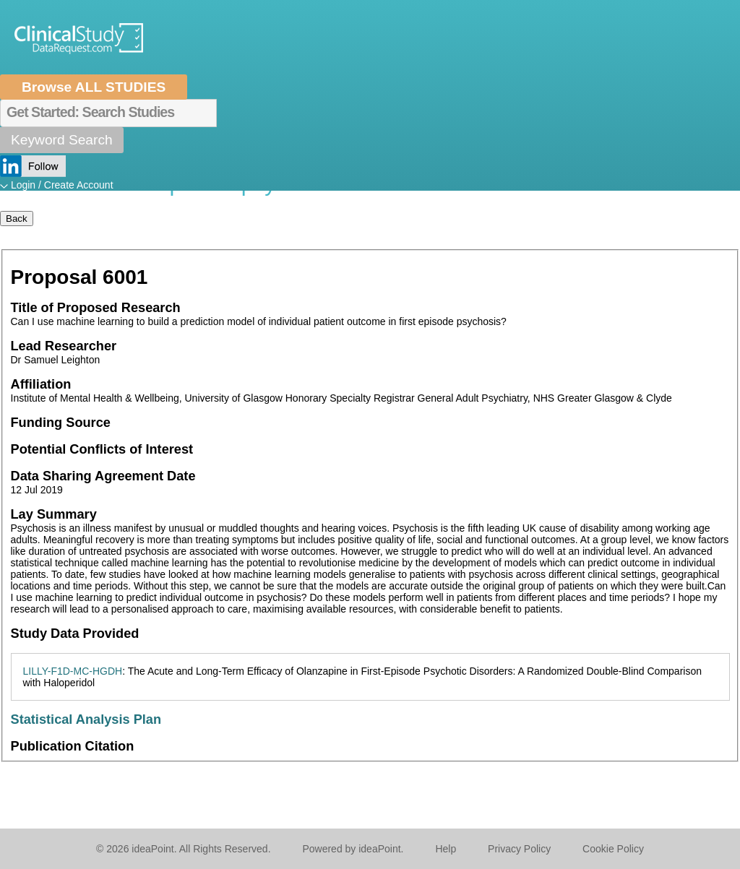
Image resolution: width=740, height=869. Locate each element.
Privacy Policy (519, 849)
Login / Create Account (62, 185)
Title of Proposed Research (96, 308)
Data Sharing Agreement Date (103, 476)
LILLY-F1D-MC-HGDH (73, 671)
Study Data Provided (75, 633)
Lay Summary (54, 514)
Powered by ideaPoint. (352, 849)
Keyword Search (62, 139)
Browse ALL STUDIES (93, 87)
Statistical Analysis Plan (86, 719)
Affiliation (41, 384)
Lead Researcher (64, 346)
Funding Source (61, 422)
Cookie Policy (613, 849)
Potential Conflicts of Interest (102, 449)
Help (445, 849)
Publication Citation (72, 746)
